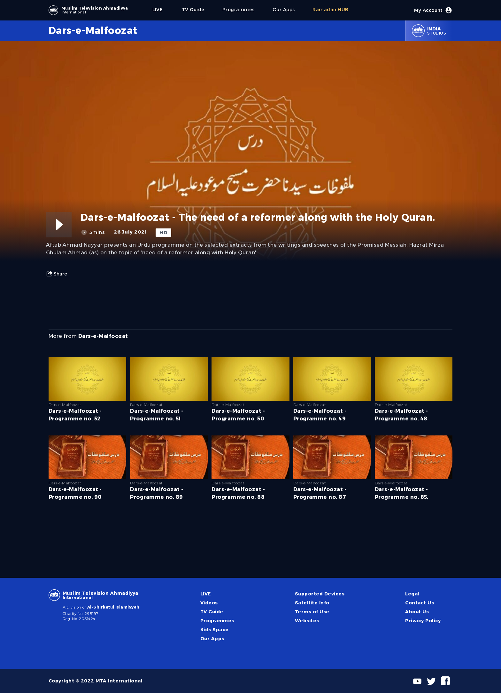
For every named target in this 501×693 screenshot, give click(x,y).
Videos (209, 603)
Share (56, 274)
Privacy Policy (423, 621)
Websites (307, 621)
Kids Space (214, 630)
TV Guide (211, 612)
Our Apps (212, 638)
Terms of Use (312, 612)
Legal (412, 594)
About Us (417, 612)
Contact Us (419, 603)
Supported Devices (319, 594)
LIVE (205, 594)
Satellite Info (312, 603)
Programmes (217, 621)
